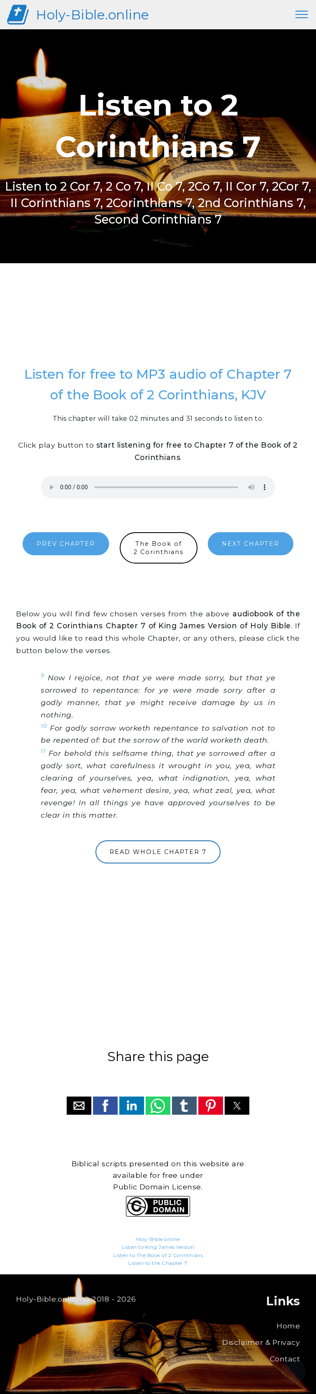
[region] (158, 322)
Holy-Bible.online (92, 15)
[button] (79, 1106)
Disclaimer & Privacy (261, 1342)
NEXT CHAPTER (250, 543)
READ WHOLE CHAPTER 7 (158, 852)
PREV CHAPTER (66, 543)
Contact (285, 1358)
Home (288, 1325)
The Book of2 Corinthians (159, 548)
